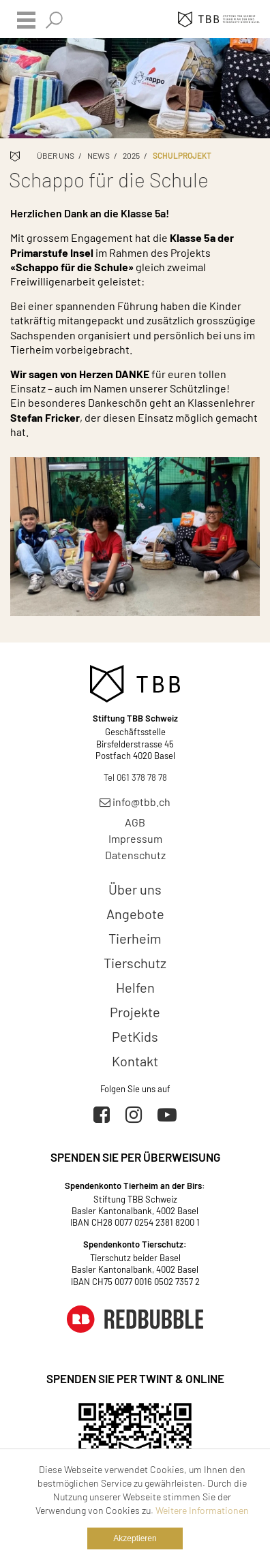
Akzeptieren (134, 1538)
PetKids (135, 1036)
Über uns (55, 155)
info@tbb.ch (135, 801)
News (98, 155)
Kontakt (135, 1061)
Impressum (135, 838)
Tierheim (135, 938)
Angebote (135, 914)
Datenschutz (135, 854)
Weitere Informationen (202, 1510)
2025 (131, 155)
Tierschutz (135, 963)
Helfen (135, 987)
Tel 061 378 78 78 (135, 777)
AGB (135, 822)
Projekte (135, 1012)
